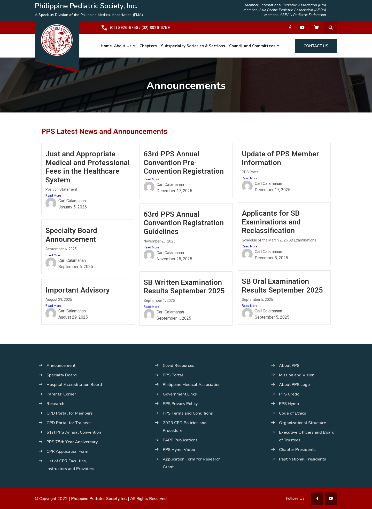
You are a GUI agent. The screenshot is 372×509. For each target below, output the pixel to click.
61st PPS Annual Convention (74, 432)
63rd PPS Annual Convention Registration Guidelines (184, 223)
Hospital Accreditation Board (74, 384)
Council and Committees (252, 46)
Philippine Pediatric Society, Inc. (99, 499)
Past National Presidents (302, 459)
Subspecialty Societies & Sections (193, 46)
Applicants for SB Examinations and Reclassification (271, 222)
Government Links (180, 394)
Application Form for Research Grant (192, 463)
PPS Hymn (289, 404)
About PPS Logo (294, 384)
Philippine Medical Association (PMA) (112, 14)
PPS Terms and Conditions (188, 413)
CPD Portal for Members (70, 413)
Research (55, 404)
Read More (53, 195)
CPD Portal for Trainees (69, 423)
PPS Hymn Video (179, 450)
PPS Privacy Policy (180, 404)
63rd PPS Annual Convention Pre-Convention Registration (184, 162)
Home (106, 46)
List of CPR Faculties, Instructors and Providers (70, 465)
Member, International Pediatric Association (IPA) (285, 5)
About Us (122, 46)
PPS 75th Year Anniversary (72, 442)
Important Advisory (77, 290)
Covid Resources (178, 365)
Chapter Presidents (297, 450)
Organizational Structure (302, 423)
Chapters (148, 46)
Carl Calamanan (72, 200)
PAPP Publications (180, 440)
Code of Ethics (292, 413)
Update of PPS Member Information (280, 158)
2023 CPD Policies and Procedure (185, 426)
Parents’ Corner (61, 394)
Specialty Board (62, 375)
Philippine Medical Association (192, 384)
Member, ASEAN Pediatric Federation (295, 15)
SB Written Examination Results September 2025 (184, 286)
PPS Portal (173, 375)
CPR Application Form (67, 451)
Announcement (61, 365)
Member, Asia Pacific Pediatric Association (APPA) (284, 10)
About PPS (289, 365)
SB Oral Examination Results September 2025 (282, 285)
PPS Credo (289, 394)
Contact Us (316, 46)
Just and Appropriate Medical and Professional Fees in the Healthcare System (87, 167)
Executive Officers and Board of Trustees (307, 436)
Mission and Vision (296, 375)
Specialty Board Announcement (71, 235)
